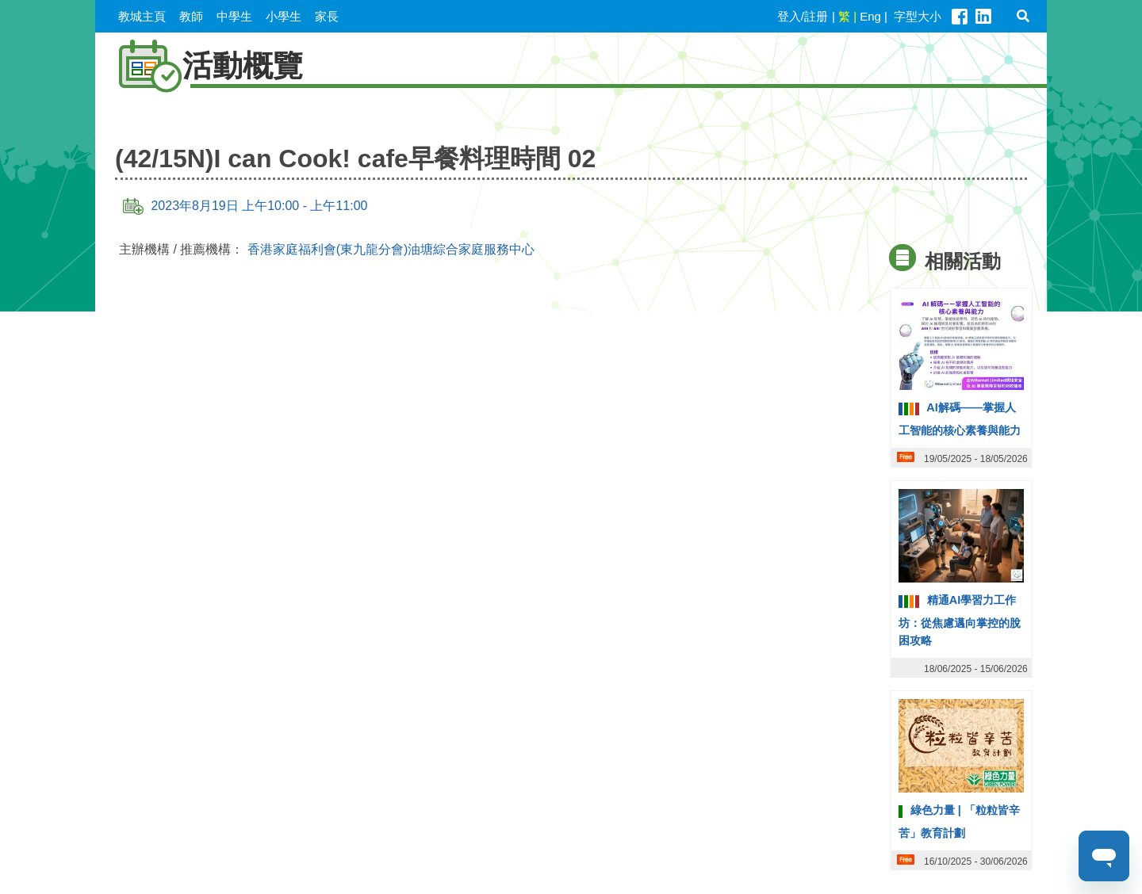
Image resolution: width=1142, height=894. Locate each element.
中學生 (234, 16)
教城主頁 (142, 16)
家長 (327, 16)
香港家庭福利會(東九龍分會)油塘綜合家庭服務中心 (391, 249)
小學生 (283, 16)
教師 (191, 16)
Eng (870, 16)
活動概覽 (203, 65)
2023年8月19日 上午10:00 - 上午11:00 (245, 205)
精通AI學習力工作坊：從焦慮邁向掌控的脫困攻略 (960, 620)
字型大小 (917, 16)
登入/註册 (802, 16)
